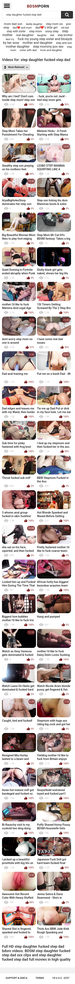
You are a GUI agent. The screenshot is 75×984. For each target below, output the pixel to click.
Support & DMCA (16, 977)
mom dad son (13, 24)
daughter (42, 35)
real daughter (25, 35)
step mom (35, 31)
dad (52, 35)
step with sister (16, 31)
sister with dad (28, 50)
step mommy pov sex (48, 46)
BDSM (38, 6)
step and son (64, 42)
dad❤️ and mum (22, 27)
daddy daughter (34, 24)
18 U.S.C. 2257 (61, 977)
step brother (65, 35)
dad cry (10, 39)
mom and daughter (51, 50)
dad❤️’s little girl (46, 27)
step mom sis (54, 24)
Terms (39, 977)
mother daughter (18, 46)
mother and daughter (37, 43)
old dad (65, 27)
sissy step (52, 31)
